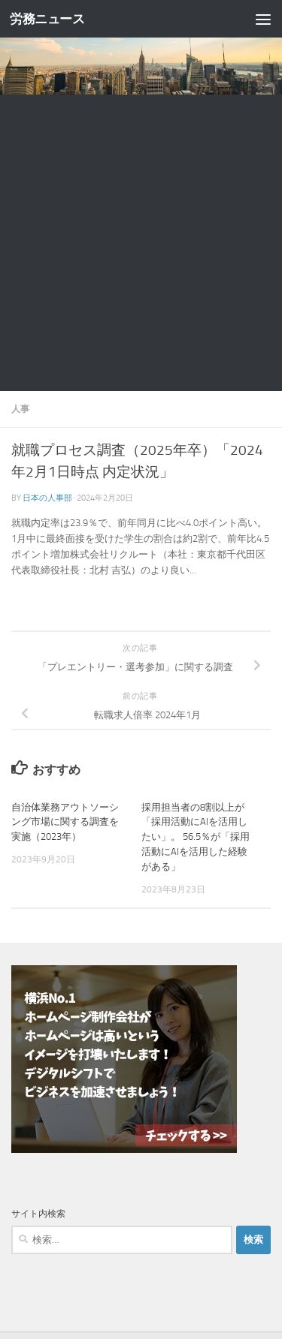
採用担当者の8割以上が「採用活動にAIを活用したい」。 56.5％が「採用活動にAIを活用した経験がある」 (195, 837)
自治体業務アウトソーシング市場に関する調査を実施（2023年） (65, 822)
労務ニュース (47, 18)
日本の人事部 (47, 497)
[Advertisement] (141, 243)
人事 (20, 408)
